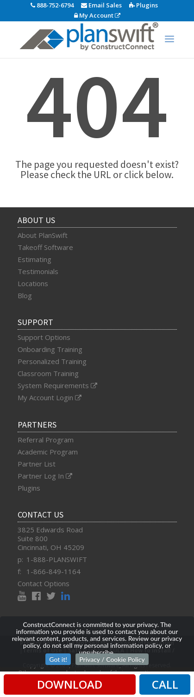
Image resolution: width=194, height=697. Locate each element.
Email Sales (101, 5)
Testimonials (38, 271)
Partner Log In (45, 475)
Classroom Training (48, 373)
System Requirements (57, 385)
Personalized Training (52, 361)
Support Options (44, 337)
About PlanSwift (43, 235)
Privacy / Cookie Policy (112, 659)
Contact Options (43, 583)
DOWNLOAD (69, 684)
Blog (25, 295)
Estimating (34, 259)
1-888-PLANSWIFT (56, 559)
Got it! (58, 659)
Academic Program (48, 451)
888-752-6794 (52, 5)
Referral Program (46, 439)
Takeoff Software (45, 247)
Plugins (143, 5)
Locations (33, 283)
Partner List (37, 463)
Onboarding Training (50, 349)
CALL (165, 684)
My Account (97, 15)
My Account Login (49, 397)
